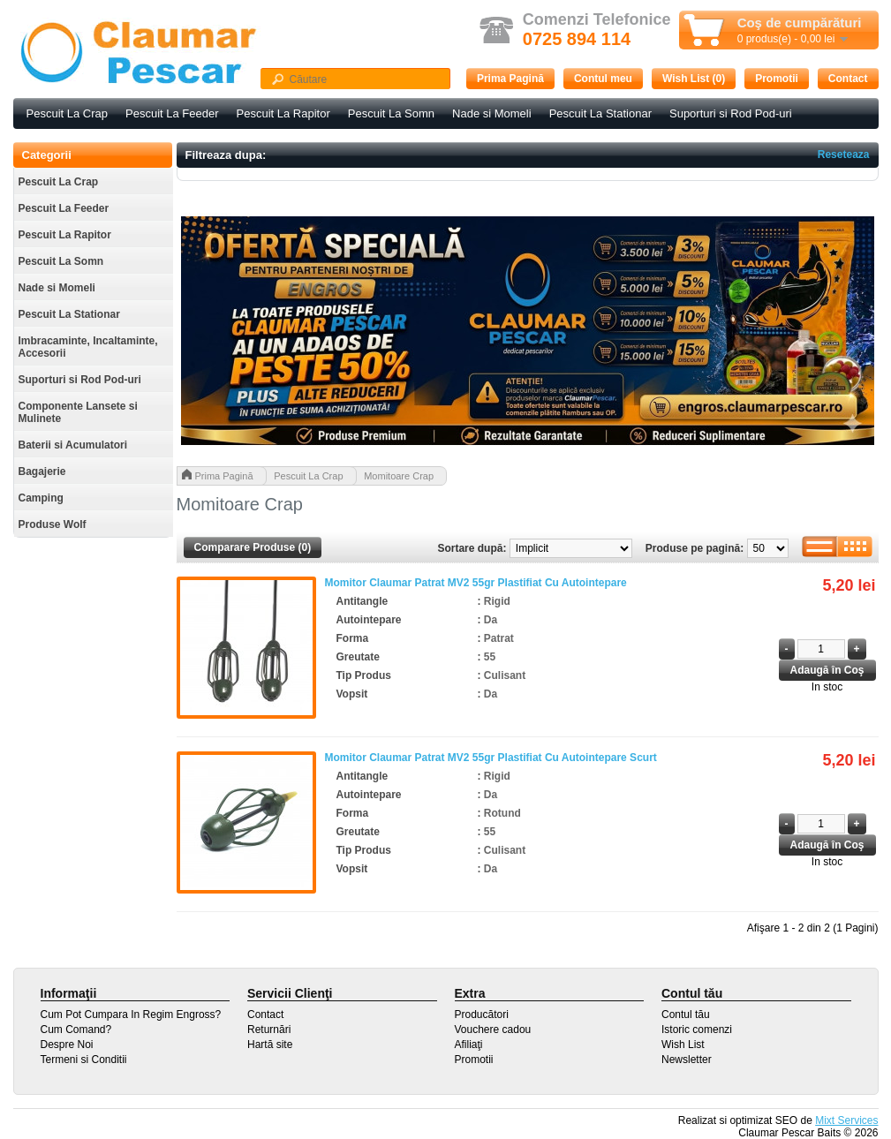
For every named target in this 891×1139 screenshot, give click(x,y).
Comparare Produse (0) (253, 547)
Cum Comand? (76, 1029)
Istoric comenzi (696, 1029)
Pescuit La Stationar (600, 113)
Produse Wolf (53, 524)
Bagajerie (42, 471)
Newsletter (686, 1059)
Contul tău (685, 1014)
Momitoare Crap (399, 476)
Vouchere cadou (493, 1029)
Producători (482, 1014)
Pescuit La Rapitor (283, 113)
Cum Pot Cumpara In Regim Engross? (131, 1014)
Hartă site (269, 1044)
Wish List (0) (693, 78)
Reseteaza (844, 154)
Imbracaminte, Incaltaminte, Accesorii (88, 347)
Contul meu (603, 78)
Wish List (683, 1044)
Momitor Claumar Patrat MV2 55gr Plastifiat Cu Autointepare (476, 583)
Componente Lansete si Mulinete (78, 412)
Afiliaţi (469, 1044)
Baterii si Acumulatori (73, 445)
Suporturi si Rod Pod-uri (730, 113)
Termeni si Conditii (84, 1059)
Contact (848, 78)
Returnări (269, 1029)
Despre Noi (67, 1044)
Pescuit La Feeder (172, 113)
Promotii (776, 78)
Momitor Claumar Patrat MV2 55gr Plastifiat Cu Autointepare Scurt (491, 757)
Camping (41, 498)
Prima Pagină (510, 78)
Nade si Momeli (492, 113)
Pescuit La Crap (67, 113)
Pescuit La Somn (391, 113)
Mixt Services (846, 1120)
